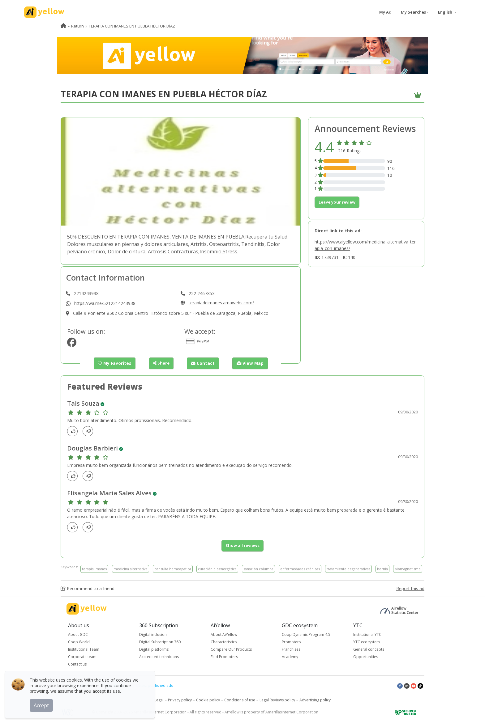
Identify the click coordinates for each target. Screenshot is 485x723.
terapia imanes (94, 568)
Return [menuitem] (77, 26)
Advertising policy (315, 700)
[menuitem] (63, 26)
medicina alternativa (131, 568)
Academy (290, 656)
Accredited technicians (159, 656)
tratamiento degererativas (348, 568)
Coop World (79, 642)
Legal (159, 700)
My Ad (385, 12)
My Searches (413, 12)
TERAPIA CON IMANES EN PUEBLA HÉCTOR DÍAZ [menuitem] (132, 26)
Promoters (291, 642)
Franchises (291, 649)
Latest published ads (154, 685)
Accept (42, 704)
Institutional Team (83, 649)
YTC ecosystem (366, 642)
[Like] (74, 431)
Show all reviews (242, 545)
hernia (382, 568)
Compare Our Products (231, 649)
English (445, 12)
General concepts (368, 649)
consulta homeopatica (172, 568)
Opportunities (365, 656)
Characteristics (224, 642)
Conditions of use (239, 700)
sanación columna (258, 568)
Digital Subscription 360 (160, 642)
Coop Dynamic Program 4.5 (306, 634)
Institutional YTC (367, 634)
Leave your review (337, 202)
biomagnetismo (408, 568)
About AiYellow (224, 634)
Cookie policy (208, 700)
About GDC (78, 634)
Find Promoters (224, 656)
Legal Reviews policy (277, 700)
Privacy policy (180, 700)
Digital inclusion (153, 634)
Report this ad (410, 588)
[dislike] (89, 431)
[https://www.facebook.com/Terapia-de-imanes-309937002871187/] (71, 344)
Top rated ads (115, 685)
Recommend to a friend (87, 588)
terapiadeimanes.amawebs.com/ (221, 303)
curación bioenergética (217, 568)
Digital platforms (154, 649)
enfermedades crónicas (300, 568)
